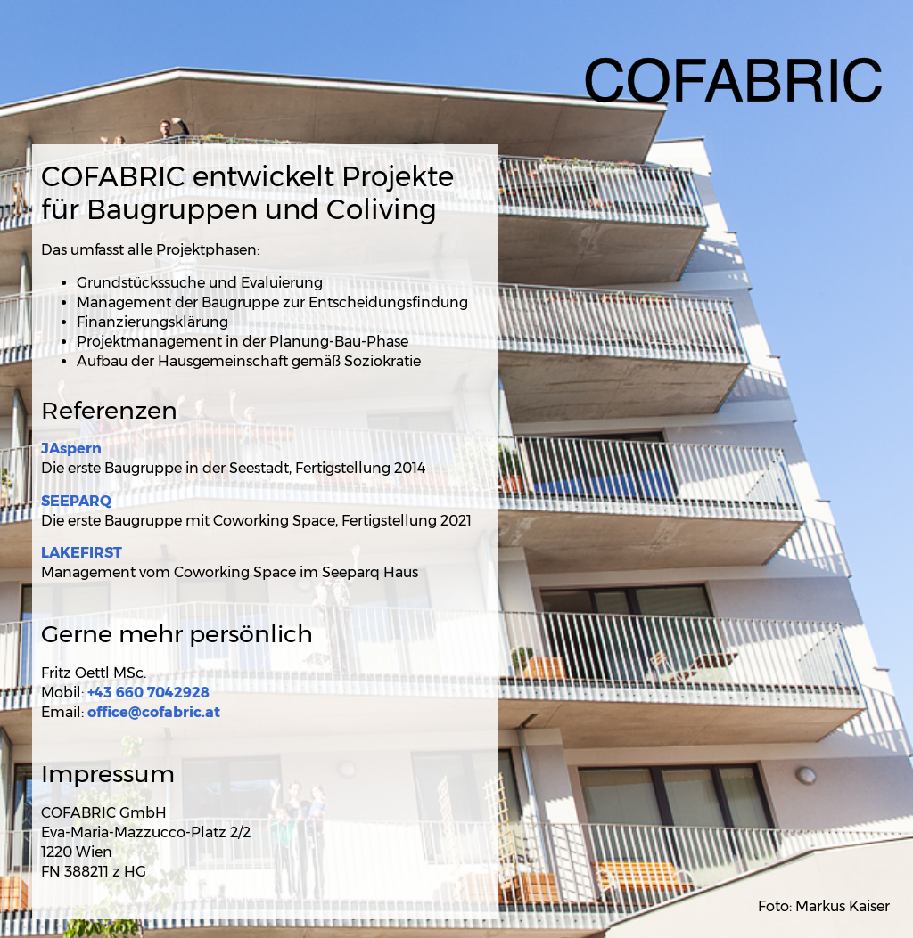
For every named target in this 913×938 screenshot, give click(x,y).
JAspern (71, 448)
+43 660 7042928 (148, 692)
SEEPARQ (76, 501)
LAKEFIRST (81, 552)
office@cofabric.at (153, 712)
